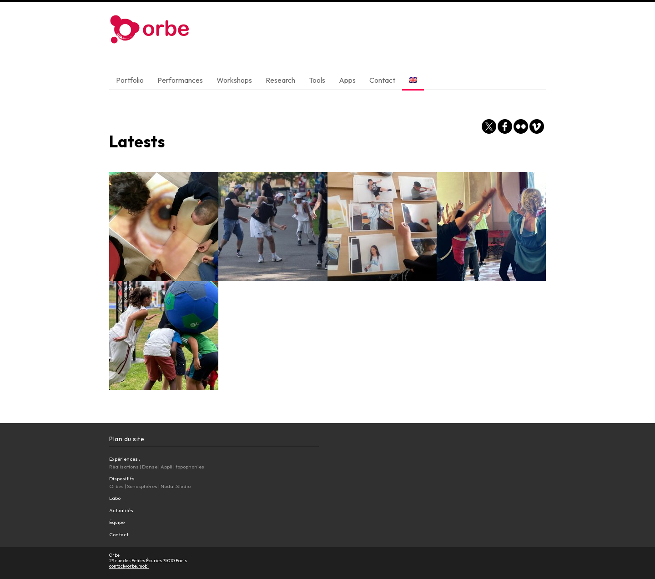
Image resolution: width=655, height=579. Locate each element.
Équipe (117, 522)
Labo (115, 498)
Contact (382, 80)
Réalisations (124, 466)
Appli (166, 466)
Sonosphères (142, 486)
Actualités (121, 510)
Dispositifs (122, 478)
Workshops (234, 80)
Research (280, 80)
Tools (317, 80)
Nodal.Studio (176, 486)
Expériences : (124, 459)
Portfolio (130, 80)
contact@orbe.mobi (129, 566)
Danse (149, 466)
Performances (180, 80)
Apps (347, 80)
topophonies (190, 466)
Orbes (116, 486)
